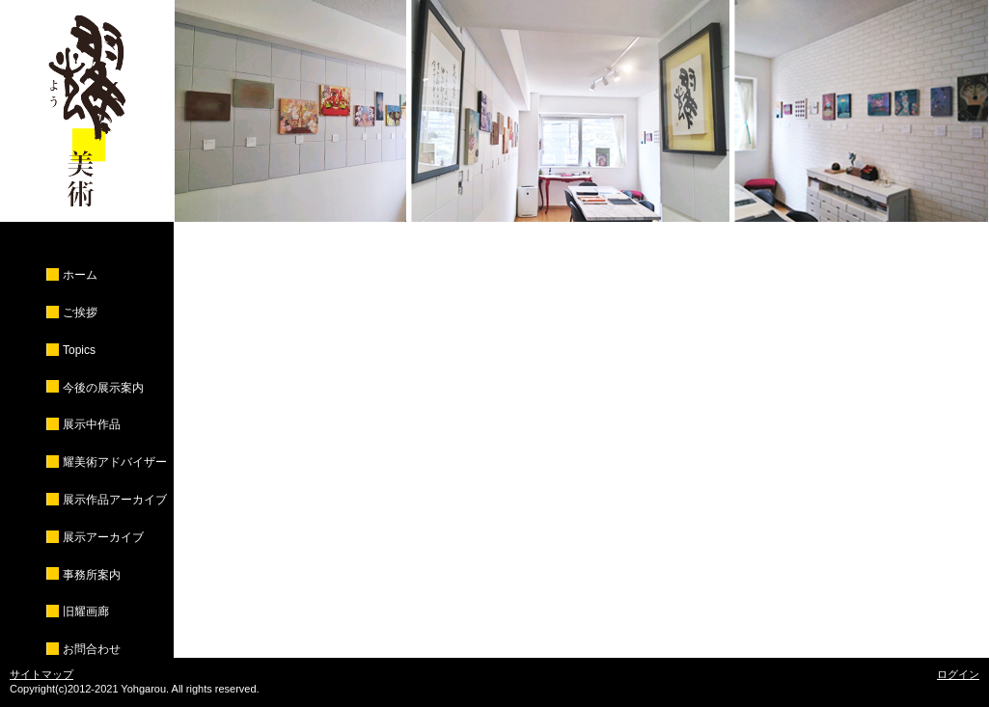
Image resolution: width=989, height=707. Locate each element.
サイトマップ (41, 674)
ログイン (958, 674)
